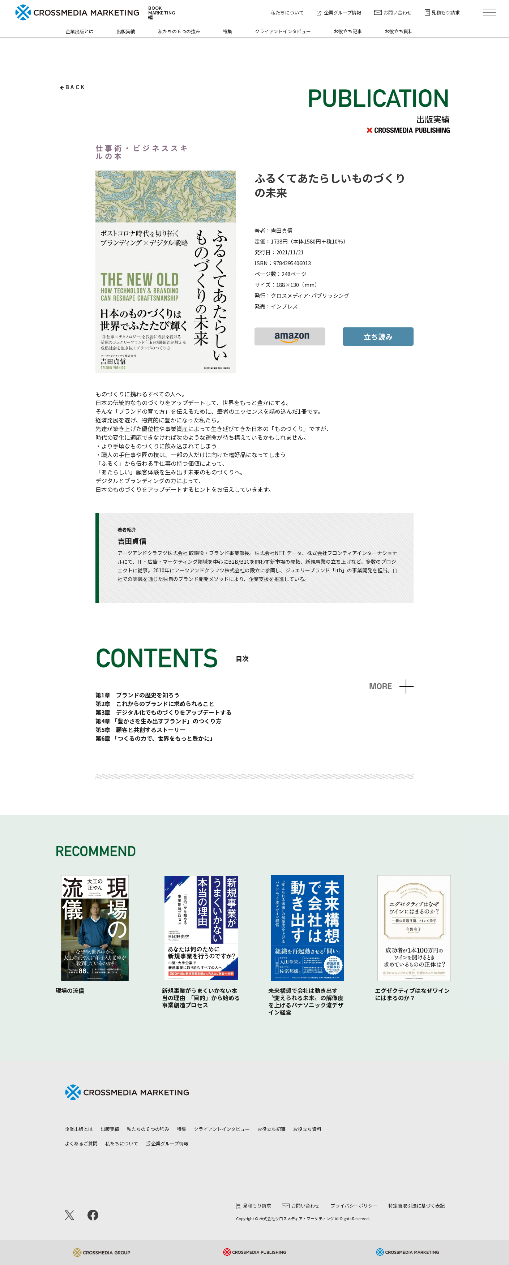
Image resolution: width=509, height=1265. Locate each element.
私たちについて (287, 12)
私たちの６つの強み (179, 31)
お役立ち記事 (348, 31)
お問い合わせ (393, 12)
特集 (227, 31)
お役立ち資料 (399, 31)
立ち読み (378, 336)
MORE (380, 686)
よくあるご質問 (81, 1143)
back (75, 87)
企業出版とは (79, 31)
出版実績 (125, 31)
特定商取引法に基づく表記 (416, 1205)
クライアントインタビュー (283, 31)
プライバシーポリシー (353, 1205)
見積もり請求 (442, 12)
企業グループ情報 (339, 12)
